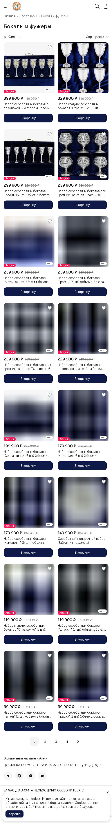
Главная (9, 16)
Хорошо (14, 814)
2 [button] (45, 741)
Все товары (28, 16)
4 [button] (67, 741)
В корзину (28, 118)
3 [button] (56, 741)
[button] (29, 67)
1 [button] (34, 741)
